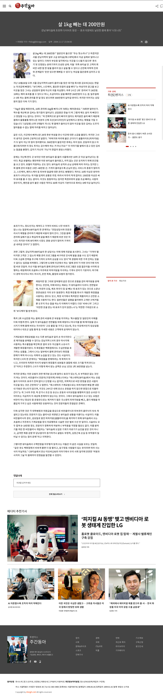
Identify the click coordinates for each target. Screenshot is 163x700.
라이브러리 (120, 646)
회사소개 (18, 682)
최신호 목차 (120, 642)
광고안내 (139, 646)
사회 (77, 642)
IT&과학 (99, 646)
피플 (97, 650)
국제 (97, 642)
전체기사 (79, 655)
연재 (117, 638)
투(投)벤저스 (116, 95)
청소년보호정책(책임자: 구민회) (92, 682)
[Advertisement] (50, 204)
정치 (77, 638)
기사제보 (139, 638)
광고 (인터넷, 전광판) (31, 682)
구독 (129, 95)
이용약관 (60, 682)
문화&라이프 (81, 646)
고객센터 (52, 682)
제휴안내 (44, 682)
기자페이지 (120, 650)
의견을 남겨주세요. (23, 483)
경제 (97, 638)
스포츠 (78, 650)
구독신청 (139, 642)
